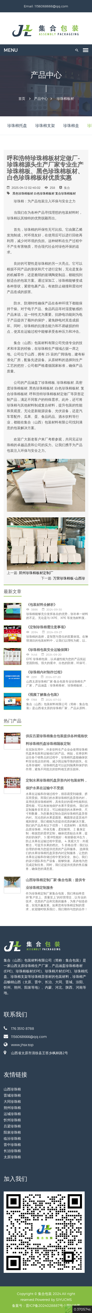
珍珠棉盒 (71, 125)
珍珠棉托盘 (17, 125)
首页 (21, 98)
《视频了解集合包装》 (43, 695)
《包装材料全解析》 (41, 605)
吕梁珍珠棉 (12, 1126)
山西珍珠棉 (12, 1089)
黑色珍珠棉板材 (23, 193)
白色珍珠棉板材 (44, 193)
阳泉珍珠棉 (12, 1132)
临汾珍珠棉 (12, 1138)
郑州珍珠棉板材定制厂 (36, 573)
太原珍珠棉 (12, 1157)
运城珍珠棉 (12, 1114)
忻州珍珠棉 (12, 1120)
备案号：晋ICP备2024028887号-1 (39, 1305)
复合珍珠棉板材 (65, 193)
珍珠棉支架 (45, 125)
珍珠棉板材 (65, 98)
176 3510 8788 (19, 1028)
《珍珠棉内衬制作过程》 (45, 672)
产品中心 (41, 98)
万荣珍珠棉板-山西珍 (69, 578)
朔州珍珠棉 (12, 1107)
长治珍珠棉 (12, 1151)
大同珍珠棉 (12, 1101)
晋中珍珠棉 (12, 1144)
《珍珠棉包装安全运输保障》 (48, 650)
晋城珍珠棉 (12, 1095)
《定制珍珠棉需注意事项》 (46, 627)
